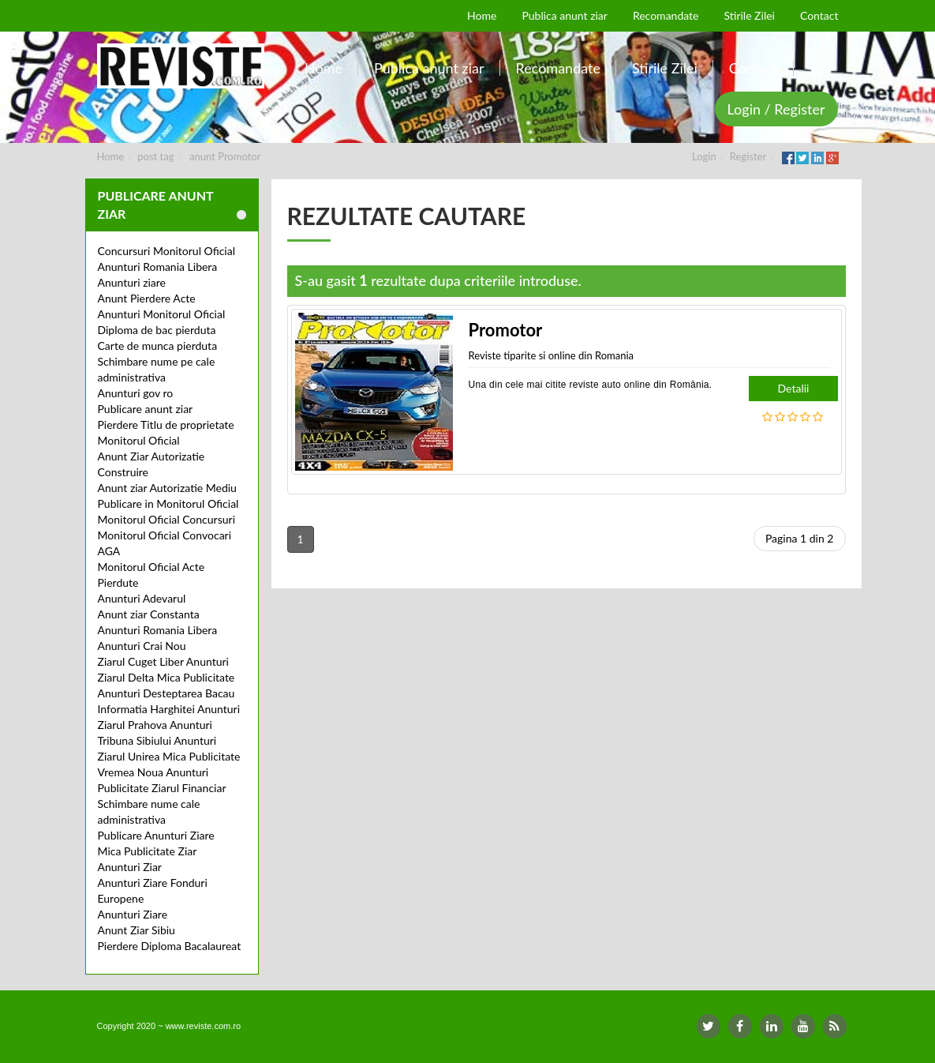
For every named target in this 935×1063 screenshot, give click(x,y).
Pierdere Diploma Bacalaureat (169, 945)
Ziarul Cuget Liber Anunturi (163, 661)
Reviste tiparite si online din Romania (551, 355)
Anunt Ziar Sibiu (136, 930)
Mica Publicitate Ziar (147, 851)
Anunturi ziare (132, 282)
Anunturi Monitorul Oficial (162, 314)
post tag (155, 156)
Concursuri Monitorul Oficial (167, 250)
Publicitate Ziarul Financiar (162, 787)
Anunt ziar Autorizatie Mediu (167, 487)
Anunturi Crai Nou (142, 645)
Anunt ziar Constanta (149, 614)
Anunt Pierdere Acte (147, 298)
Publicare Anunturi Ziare (156, 835)
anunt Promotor (224, 156)
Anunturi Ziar (130, 866)
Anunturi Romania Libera (158, 266)
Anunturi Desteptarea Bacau (166, 693)
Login (704, 156)
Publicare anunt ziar (145, 408)
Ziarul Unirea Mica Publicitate (169, 756)
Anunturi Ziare (133, 914)
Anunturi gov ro (136, 393)
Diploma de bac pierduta (157, 329)
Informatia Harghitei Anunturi (169, 709)
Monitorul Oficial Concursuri (167, 519)
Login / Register (776, 109)
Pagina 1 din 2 (799, 538)
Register (748, 156)
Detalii (794, 388)
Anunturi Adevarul (142, 598)
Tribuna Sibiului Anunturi (157, 740)
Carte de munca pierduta (158, 345)
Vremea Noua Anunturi (153, 772)
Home (111, 156)
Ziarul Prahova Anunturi (155, 724)
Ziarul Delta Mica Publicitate (166, 677)
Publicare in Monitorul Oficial (168, 503)
